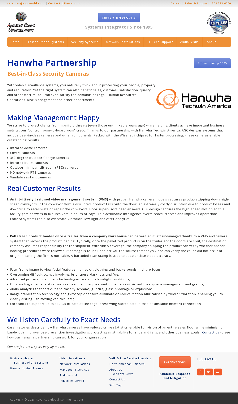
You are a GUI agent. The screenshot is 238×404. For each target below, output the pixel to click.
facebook (200, 372)
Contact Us (117, 379)
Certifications (175, 362)
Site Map (115, 385)
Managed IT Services (74, 369)
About (211, 42)
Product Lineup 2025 (212, 63)
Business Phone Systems (31, 362)
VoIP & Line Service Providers (130, 358)
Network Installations (123, 42)
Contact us (210, 332)
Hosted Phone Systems (45, 42)
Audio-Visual (190, 42)
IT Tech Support (160, 42)
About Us (115, 369)
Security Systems (85, 42)
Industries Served (72, 381)
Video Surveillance (72, 358)
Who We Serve (123, 374)
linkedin (218, 372)
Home (15, 42)
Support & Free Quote (119, 17)
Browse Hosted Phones (26, 368)
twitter (209, 372)
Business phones (22, 358)
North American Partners (127, 364)
